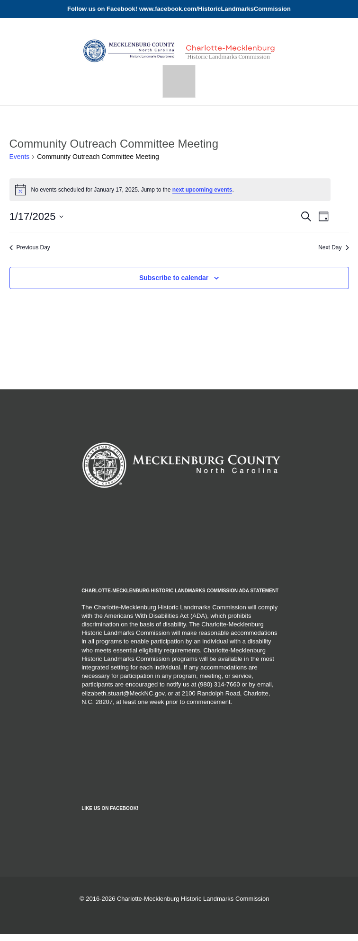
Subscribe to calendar (173, 277)
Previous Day (29, 247)
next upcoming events (202, 189)
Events (19, 156)
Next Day (333, 247)
